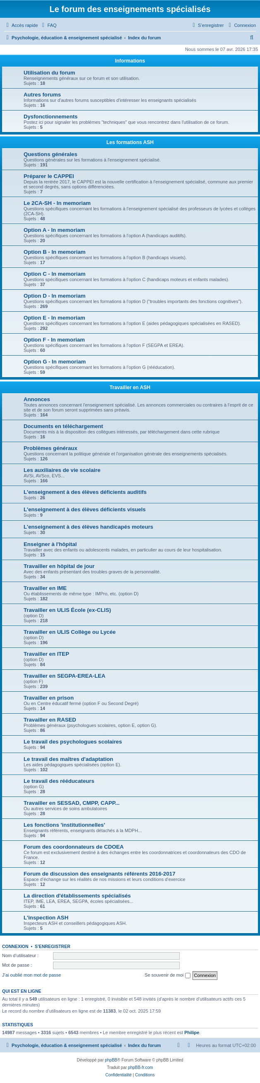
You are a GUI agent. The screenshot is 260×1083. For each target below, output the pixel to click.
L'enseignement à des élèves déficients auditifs (85, 492)
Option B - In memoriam (54, 252)
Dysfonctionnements (50, 116)
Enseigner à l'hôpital (50, 544)
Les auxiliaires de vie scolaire (62, 470)
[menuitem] (48, 25)
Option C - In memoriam (54, 274)
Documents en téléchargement (63, 426)
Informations (130, 61)
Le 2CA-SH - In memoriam (57, 203)
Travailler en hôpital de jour (59, 566)
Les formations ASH (130, 142)
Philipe (191, 1032)
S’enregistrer (52, 946)
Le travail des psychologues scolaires (73, 742)
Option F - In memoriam (54, 340)
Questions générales (50, 154)
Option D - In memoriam (54, 296)
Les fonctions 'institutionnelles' (64, 825)
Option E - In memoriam (54, 318)
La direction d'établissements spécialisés (77, 896)
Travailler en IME (45, 588)
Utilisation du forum (49, 73)
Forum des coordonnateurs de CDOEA (74, 847)
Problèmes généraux (50, 448)
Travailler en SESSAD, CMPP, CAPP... (72, 803)
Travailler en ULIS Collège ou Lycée (70, 632)
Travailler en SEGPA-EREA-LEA (65, 676)
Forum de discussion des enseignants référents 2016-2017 (99, 874)
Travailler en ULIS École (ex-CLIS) (67, 610)
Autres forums (42, 94)
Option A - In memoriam (54, 230)
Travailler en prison (49, 698)
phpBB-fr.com (140, 1067)
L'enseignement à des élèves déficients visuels (85, 509)
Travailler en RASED (50, 720)
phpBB (111, 1060)
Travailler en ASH (130, 387)
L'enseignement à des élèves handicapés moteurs (88, 527)
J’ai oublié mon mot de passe (31, 974)
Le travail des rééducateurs (59, 781)
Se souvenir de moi (167, 975)
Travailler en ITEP (46, 654)
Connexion (15, 946)
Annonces (37, 399)
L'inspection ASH (46, 918)
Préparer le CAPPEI (49, 176)
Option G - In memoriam (55, 362)
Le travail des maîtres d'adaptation (68, 759)
